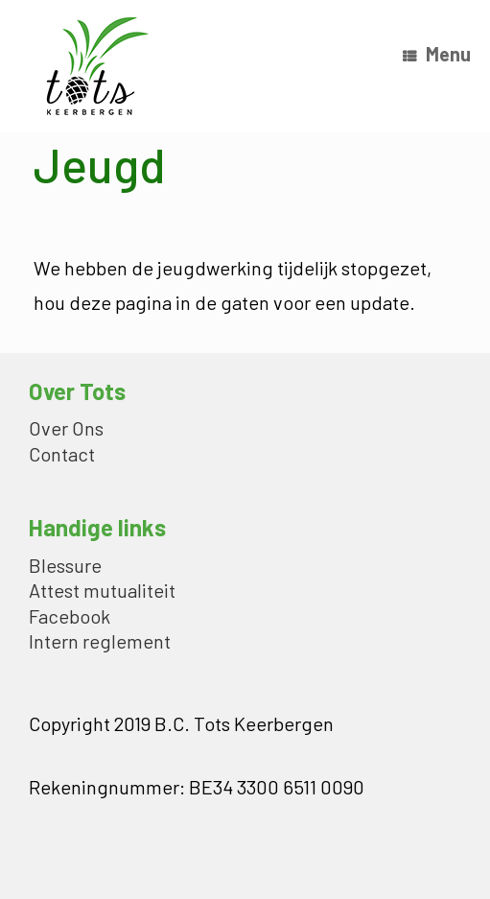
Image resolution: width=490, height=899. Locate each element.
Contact (62, 455)
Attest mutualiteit (102, 591)
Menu (437, 54)
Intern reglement (100, 642)
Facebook (69, 617)
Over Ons (66, 429)
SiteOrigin (231, 860)
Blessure (65, 566)
